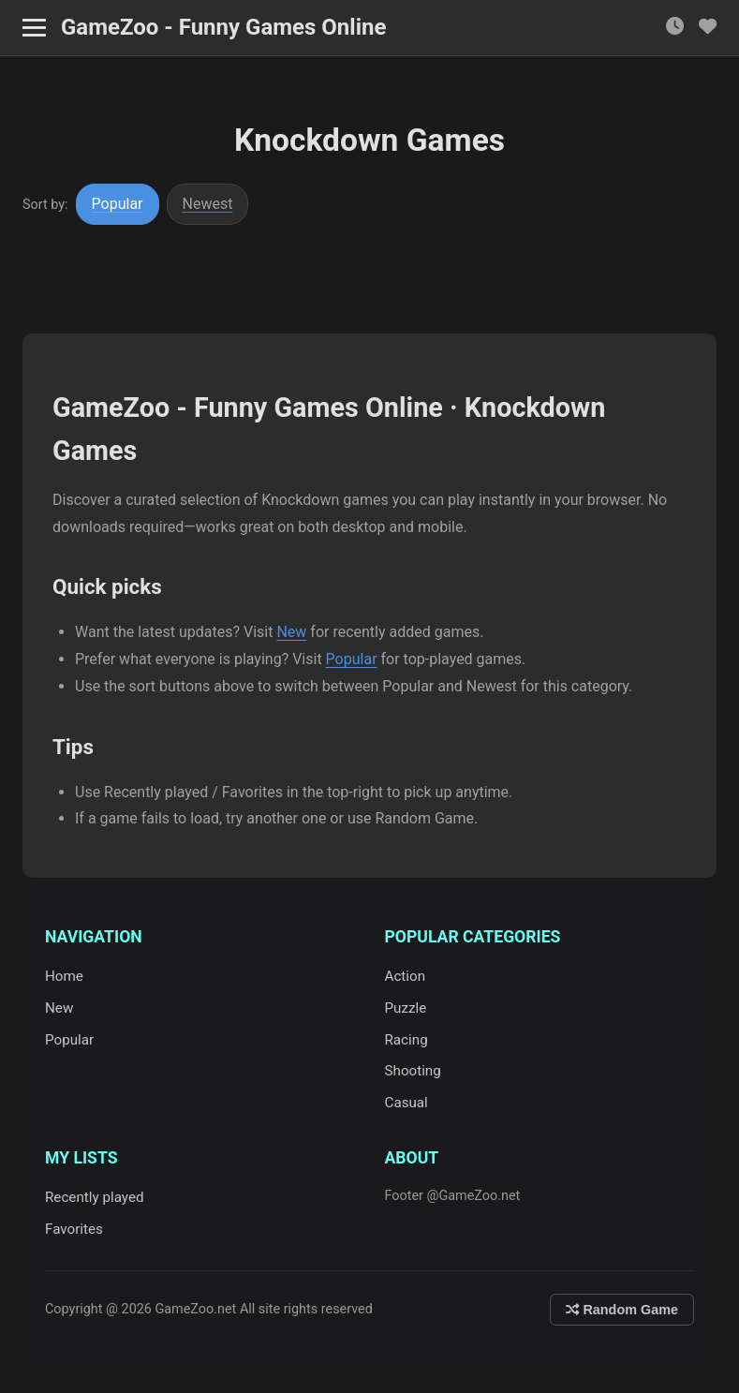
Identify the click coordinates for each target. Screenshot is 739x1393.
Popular (117, 204)
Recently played (94, 1197)
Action (405, 976)
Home (64, 976)
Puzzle (406, 1008)
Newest (208, 204)
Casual (406, 1102)
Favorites (74, 1229)
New (291, 632)
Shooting (413, 1070)
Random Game (622, 1309)
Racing (406, 1039)
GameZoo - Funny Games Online (223, 27)
